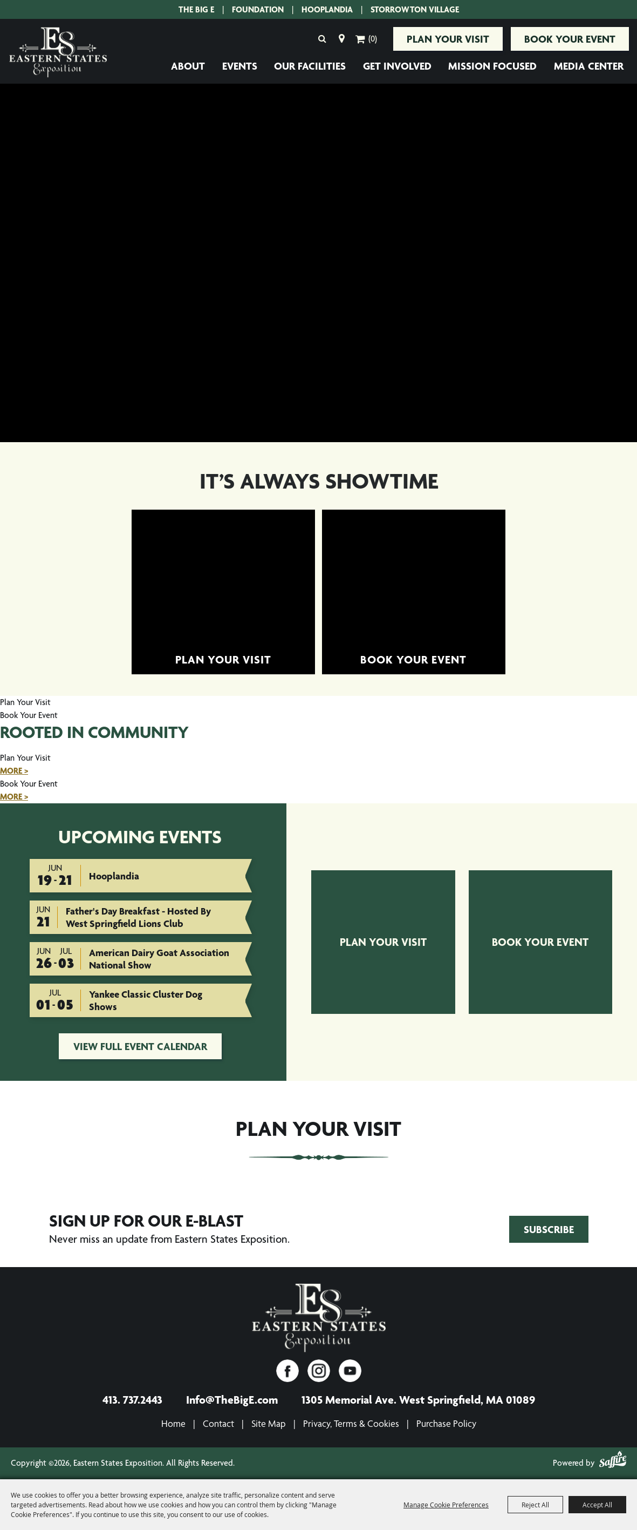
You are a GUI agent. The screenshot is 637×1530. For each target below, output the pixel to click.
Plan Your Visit (448, 38)
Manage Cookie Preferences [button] (446, 1504)
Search (322, 39)
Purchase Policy (446, 1423)
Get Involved (397, 65)
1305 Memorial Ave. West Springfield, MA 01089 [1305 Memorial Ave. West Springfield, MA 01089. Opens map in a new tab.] (418, 1399)
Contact (218, 1423)
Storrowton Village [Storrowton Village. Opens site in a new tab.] (415, 9)
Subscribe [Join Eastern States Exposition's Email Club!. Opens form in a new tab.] (549, 1229)
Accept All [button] (597, 1504)
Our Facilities (310, 65)
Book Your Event (569, 38)
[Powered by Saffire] (612, 1461)
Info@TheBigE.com (232, 1399)
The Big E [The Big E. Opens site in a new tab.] (196, 9)
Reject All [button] (535, 1504)
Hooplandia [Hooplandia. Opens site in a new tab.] (327, 9)
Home (173, 1423)
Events (239, 65)
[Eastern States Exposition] (58, 52)
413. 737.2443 (132, 1399)
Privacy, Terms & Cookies (351, 1423)
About (188, 65)
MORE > (14, 771)
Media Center (589, 65)
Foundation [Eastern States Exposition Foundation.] (258, 9)
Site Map (268, 1423)
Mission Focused (492, 65)
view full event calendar (140, 1046)
